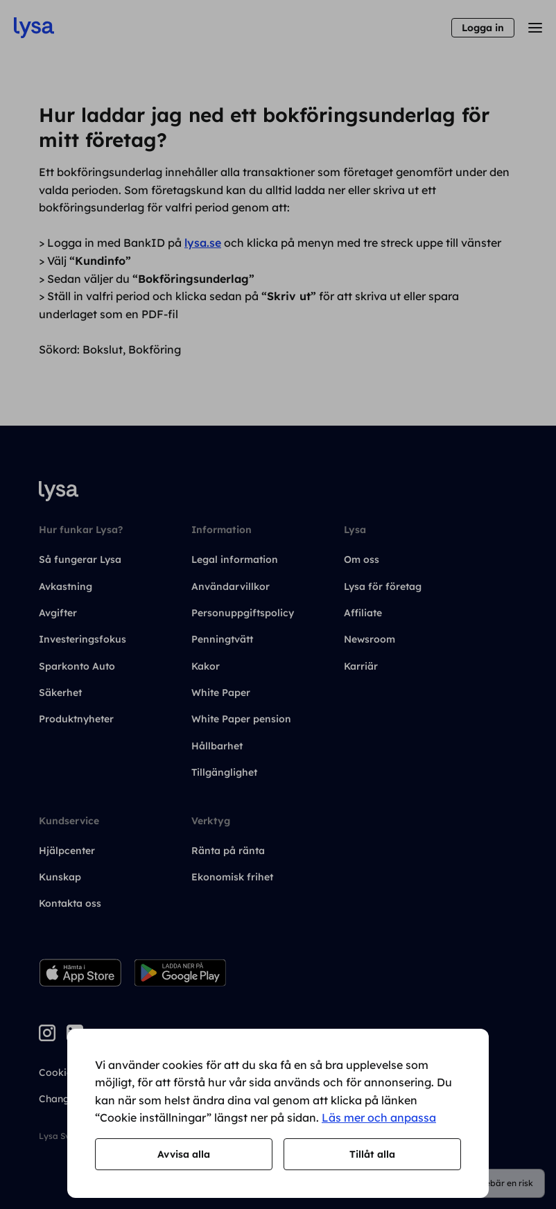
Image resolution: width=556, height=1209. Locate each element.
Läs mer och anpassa (379, 1117)
